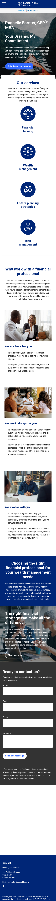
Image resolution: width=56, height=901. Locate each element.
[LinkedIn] (4, 886)
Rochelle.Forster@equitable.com (15, 882)
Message (7, 733)
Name (5, 685)
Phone (5, 717)
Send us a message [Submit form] (14, 756)
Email (5, 701)
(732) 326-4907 (14, 868)
